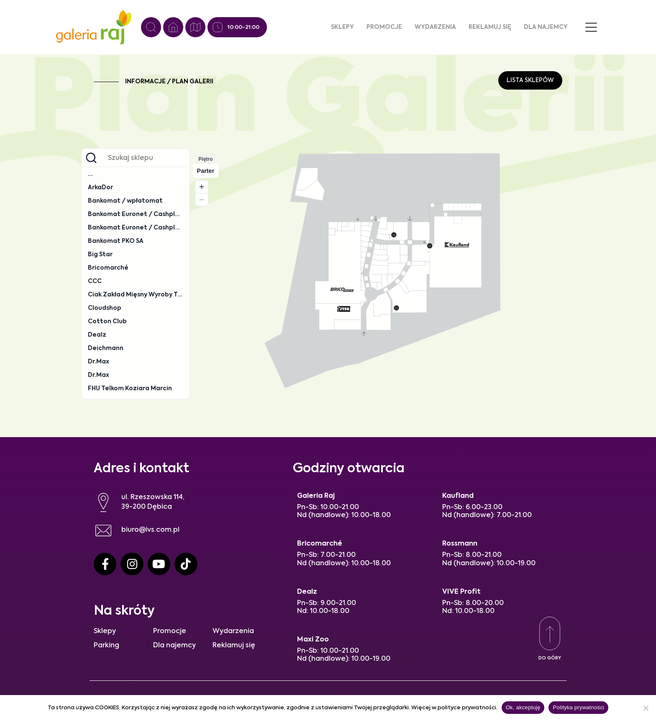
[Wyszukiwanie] (151, 27)
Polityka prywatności (578, 707)
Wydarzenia (435, 27)
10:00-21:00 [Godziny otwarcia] (243, 27)
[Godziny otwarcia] (218, 27)
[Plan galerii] (195, 27)
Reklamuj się (490, 27)
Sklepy (342, 27)
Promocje (384, 27)
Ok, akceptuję (523, 707)
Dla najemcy (546, 27)
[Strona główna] (173, 27)
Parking (106, 645)
